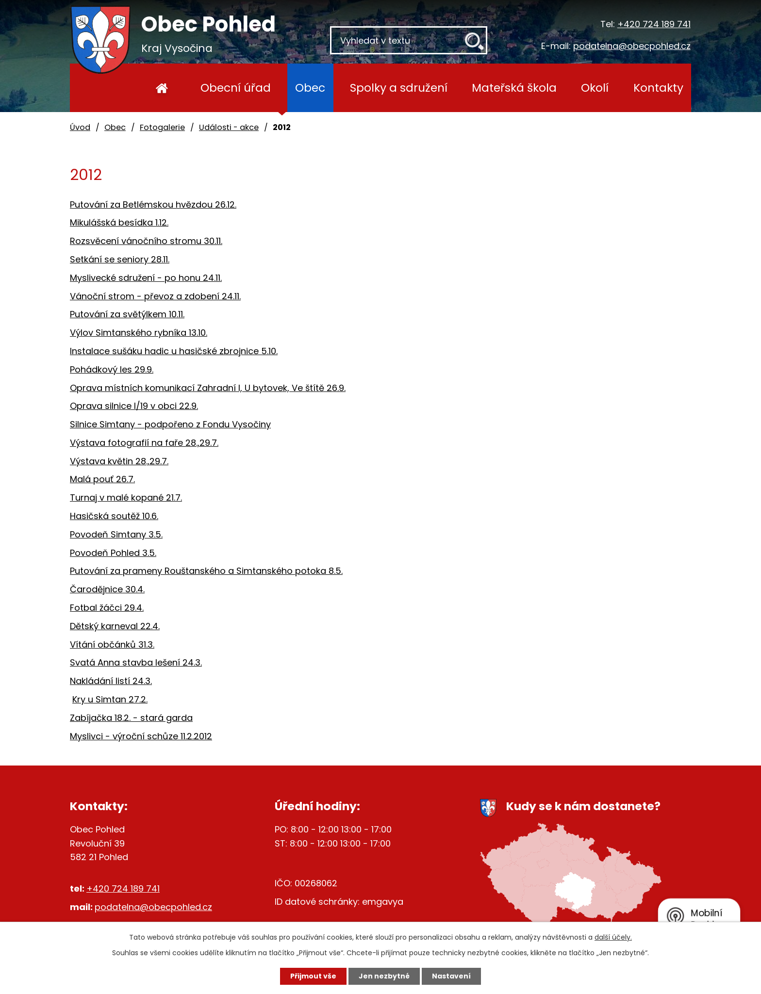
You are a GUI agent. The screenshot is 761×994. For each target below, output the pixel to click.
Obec (310, 88)
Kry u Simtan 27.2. (110, 699)
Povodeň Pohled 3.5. (113, 553)
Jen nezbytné (384, 976)
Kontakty (658, 88)
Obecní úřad (235, 88)
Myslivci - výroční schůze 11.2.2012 (141, 736)
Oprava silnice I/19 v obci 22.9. (134, 406)
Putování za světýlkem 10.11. (127, 314)
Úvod (162, 88)
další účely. (613, 937)
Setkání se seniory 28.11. (119, 259)
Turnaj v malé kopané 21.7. (126, 497)
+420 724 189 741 (654, 24)
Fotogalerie (162, 127)
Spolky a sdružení (398, 88)
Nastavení (451, 976)
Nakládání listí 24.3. (111, 681)
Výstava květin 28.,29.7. (119, 461)
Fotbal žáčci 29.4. (107, 608)
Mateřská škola (514, 88)
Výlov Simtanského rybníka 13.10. (138, 332)
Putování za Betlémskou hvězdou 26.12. (153, 204)
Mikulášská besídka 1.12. (119, 222)
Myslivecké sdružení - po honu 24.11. (146, 278)
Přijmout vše (313, 976)
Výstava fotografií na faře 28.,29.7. (144, 443)
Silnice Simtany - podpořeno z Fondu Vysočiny (170, 424)
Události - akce (229, 127)
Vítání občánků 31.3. (112, 644)
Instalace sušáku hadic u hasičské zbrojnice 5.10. (174, 351)
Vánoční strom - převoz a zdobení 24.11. (155, 296)
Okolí (595, 88)
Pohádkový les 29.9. (111, 369)
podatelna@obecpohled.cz (632, 46)
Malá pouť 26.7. (102, 479)
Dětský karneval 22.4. (115, 626)
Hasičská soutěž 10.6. (114, 516)
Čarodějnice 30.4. (107, 589)
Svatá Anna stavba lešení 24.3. (136, 662)
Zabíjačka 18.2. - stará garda (131, 718)
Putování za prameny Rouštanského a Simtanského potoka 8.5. (206, 571)
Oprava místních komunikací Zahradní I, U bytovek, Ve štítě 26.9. (208, 388)
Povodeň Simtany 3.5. (116, 534)
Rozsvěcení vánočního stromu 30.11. (146, 241)
